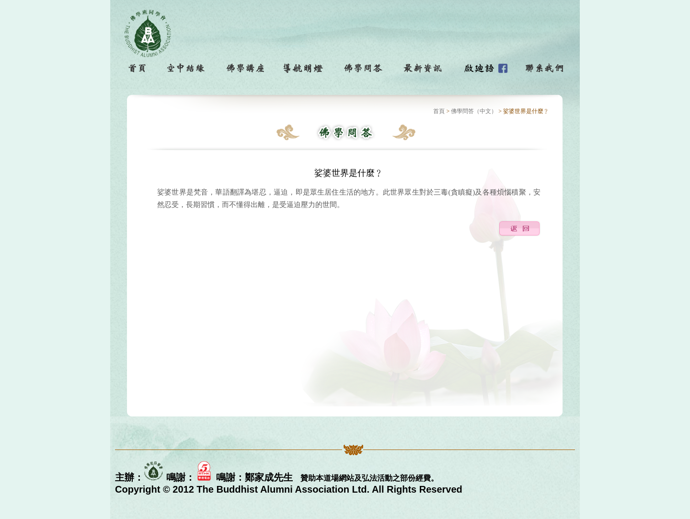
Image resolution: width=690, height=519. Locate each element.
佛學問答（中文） (474, 111)
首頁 (439, 111)
